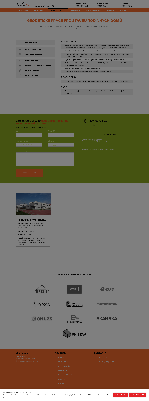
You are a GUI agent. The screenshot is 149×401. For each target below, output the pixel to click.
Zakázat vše (120, 395)
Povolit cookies (137, 395)
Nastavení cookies (103, 395)
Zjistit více (11, 397)
